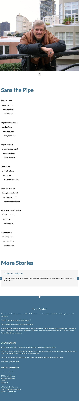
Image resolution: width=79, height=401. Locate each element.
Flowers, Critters (13, 273)
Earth (39, 309)
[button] (39, 74)
